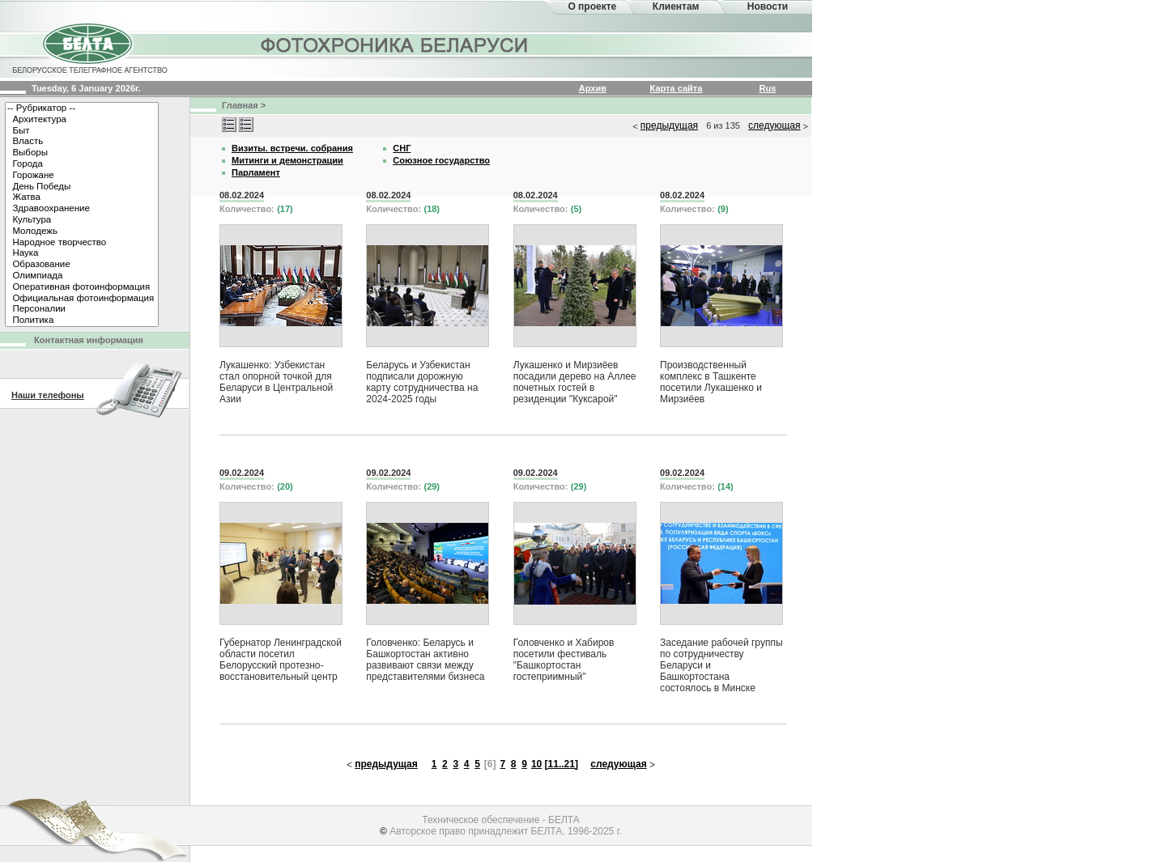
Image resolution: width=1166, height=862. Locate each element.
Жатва (82, 197)
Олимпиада (82, 276)
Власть (82, 141)
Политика (82, 320)
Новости (767, 6)
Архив (592, 88)
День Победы (82, 187)
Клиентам (676, 6)
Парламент (256, 172)
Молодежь (82, 231)
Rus (768, 88)
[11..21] (561, 764)
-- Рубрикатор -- (82, 108)
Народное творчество (82, 242)
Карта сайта (676, 88)
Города (82, 164)
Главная (240, 105)
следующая (774, 125)
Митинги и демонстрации (287, 160)
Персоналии (82, 309)
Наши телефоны (47, 395)
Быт (82, 131)
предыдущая (669, 125)
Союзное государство (441, 160)
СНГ (402, 148)
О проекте (592, 6)
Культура (82, 220)
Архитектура (82, 119)
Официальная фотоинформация (82, 298)
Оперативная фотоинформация (82, 287)
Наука (82, 253)
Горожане (82, 175)
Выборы (82, 153)
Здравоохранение (82, 208)
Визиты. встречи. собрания (292, 148)
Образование (82, 264)
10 (536, 764)
